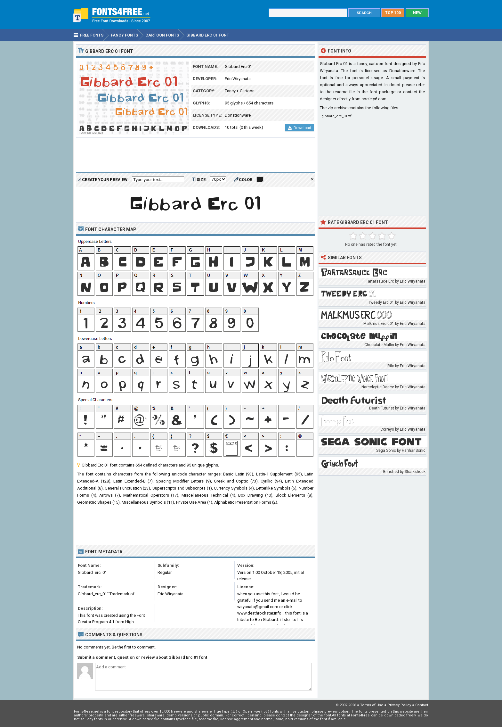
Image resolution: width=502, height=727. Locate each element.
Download (299, 128)
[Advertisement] (195, 155)
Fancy (230, 90)
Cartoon (247, 90)
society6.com (373, 98)
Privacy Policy (399, 705)
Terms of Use (371, 705)
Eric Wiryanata (238, 78)
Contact (421, 705)
